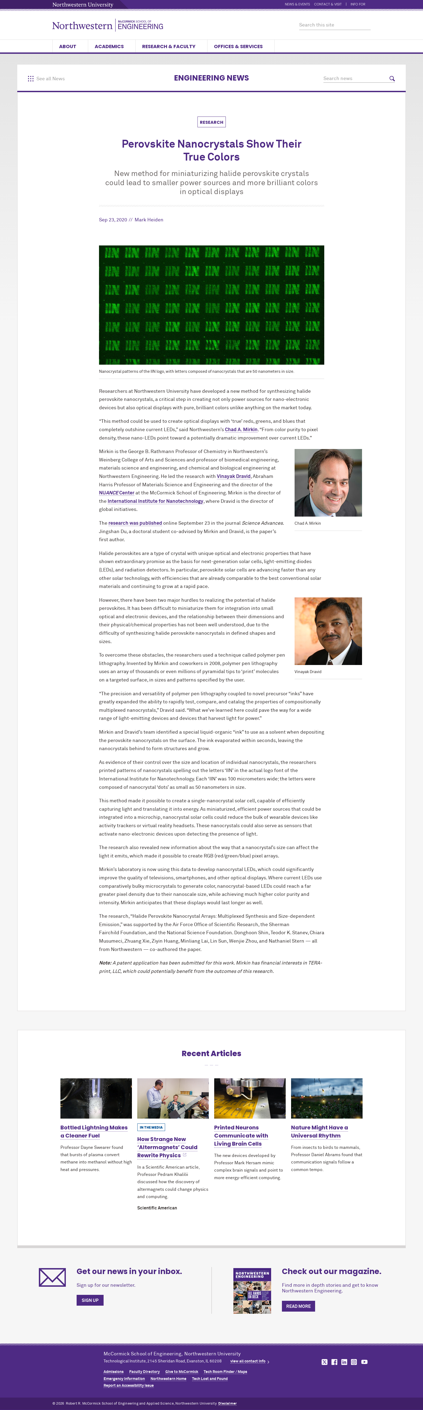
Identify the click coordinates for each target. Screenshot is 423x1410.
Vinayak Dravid (234, 476)
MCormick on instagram (354, 1362)
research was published (135, 523)
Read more (298, 1306)
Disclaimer (227, 1403)
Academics (112, 46)
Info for (361, 4)
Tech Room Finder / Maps (225, 1372)
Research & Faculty (171, 46)
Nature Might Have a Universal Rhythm (319, 1131)
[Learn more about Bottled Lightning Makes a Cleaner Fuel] (96, 1098)
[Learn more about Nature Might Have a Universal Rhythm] (327, 1098)
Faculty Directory (144, 1372)
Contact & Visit (328, 4)
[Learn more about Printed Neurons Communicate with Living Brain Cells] (250, 1098)
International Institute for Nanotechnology (155, 501)
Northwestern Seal (78, 1367)
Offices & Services (241, 46)
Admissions (114, 1372)
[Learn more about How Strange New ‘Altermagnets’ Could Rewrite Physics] (173, 1098)
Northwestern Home (168, 1379)
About (70, 46)
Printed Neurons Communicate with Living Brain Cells (241, 1136)
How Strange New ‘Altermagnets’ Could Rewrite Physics (167, 1147)
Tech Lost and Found (210, 1379)
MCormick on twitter (323, 1362)
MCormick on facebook (334, 1362)
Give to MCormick (181, 1372)
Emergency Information (124, 1379)
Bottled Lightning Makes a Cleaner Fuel (94, 1131)
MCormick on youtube (364, 1362)
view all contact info (247, 1361)
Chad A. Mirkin (241, 429)
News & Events (297, 4)
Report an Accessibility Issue (129, 1386)
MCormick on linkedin (344, 1362)
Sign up (90, 1300)
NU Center (116, 493)
